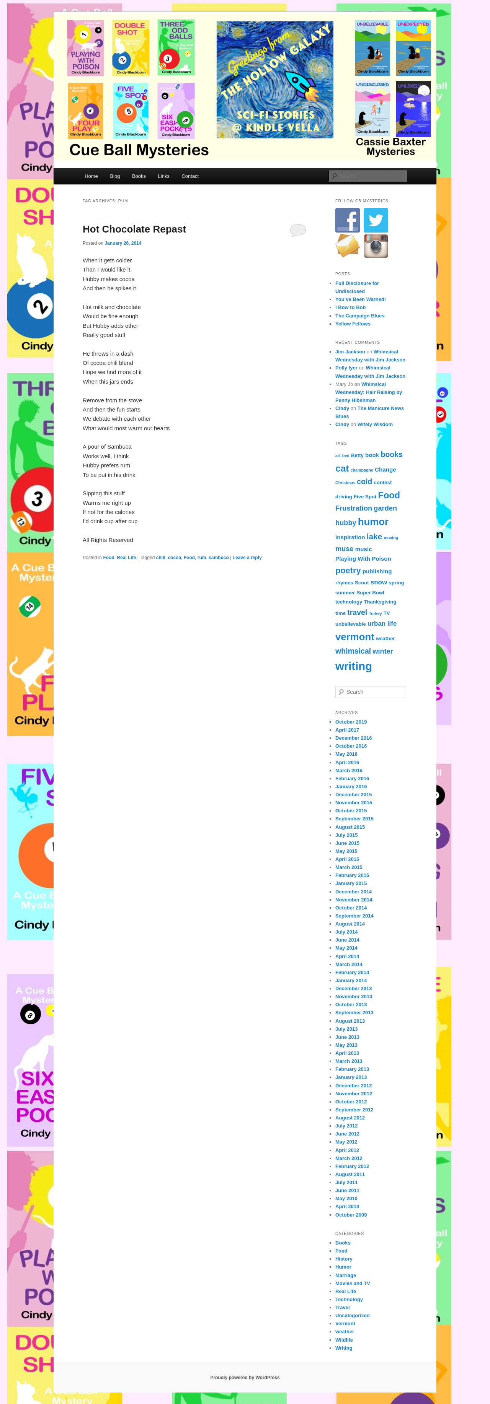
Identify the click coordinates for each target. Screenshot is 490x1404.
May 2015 (346, 851)
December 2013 (353, 988)
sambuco (219, 557)
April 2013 (347, 1053)
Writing (344, 1348)
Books (139, 176)
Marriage (345, 1275)
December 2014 (353, 892)
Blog (115, 176)
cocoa (174, 557)
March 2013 (349, 1061)
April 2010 (347, 1206)
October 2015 (351, 810)
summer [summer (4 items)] (345, 592)
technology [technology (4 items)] (348, 602)
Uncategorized (352, 1315)
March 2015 (349, 867)
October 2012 (351, 1102)
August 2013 (350, 1021)
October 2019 (351, 722)
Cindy (342, 408)
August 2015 (350, 827)
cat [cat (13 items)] (342, 468)
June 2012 (347, 1134)
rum (202, 557)
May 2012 (346, 1142)
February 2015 (352, 875)
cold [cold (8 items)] (364, 481)
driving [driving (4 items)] (343, 496)
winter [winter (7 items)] (382, 651)
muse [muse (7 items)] (344, 549)
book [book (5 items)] (372, 455)
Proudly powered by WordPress (244, 1377)
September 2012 (354, 1110)
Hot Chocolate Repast (134, 229)
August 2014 (350, 924)
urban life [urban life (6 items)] (382, 623)
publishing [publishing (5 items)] (377, 571)
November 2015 (353, 802)
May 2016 (346, 754)
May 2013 (346, 1045)
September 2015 (354, 819)
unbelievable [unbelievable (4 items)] (350, 624)
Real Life (126, 557)
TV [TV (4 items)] (387, 613)
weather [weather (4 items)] (385, 638)
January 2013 (351, 1077)
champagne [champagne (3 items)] (362, 470)
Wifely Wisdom (375, 424)
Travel (342, 1307)
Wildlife (344, 1340)
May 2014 (346, 948)
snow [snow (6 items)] (379, 582)
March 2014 (349, 964)
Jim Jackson (350, 352)
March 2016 (349, 770)
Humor (343, 1267)
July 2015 (346, 835)
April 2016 (347, 762)
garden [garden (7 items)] (385, 508)
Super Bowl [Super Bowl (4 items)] (370, 592)
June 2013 (347, 1037)
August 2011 (350, 1174)
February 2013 (352, 1069)
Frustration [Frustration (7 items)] (353, 508)
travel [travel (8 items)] (357, 612)
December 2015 (353, 794)
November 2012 (353, 1094)
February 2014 (352, 972)
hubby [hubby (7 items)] (345, 523)
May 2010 (346, 1198)
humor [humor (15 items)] (373, 521)
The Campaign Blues (360, 316)
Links (164, 176)
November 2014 (353, 900)
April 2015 (347, 859)
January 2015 (351, 883)
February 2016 (352, 778)
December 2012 (353, 1085)
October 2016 (351, 746)
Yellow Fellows (353, 324)
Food (108, 557)
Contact (190, 176)
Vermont (345, 1323)
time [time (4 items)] (340, 613)
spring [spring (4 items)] (396, 583)
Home (91, 176)
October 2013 (351, 1004)
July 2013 (346, 1029)
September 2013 (354, 1012)
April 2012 (347, 1150)
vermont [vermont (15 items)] (354, 636)
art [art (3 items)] (338, 455)
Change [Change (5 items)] (385, 469)
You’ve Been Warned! (360, 299)
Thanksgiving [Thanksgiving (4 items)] (380, 602)
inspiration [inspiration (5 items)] (350, 537)
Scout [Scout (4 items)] (362, 583)
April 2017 (347, 730)
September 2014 (354, 916)
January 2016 (351, 786)
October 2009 (351, 1215)
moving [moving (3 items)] (391, 537)
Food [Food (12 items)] (389, 495)
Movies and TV (352, 1283)
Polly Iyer (346, 368)
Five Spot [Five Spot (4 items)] (365, 496)
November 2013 (353, 996)
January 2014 (351, 980)
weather (344, 1331)
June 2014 (347, 940)
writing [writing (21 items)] (353, 666)
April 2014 (347, 956)
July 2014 (346, 932)
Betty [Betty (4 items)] (357, 455)
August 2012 (350, 1118)
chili (160, 557)
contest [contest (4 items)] (383, 482)
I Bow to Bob (350, 307)
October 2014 (351, 908)
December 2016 (353, 738)
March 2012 (349, 1158)
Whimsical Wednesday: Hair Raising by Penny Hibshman (368, 392)
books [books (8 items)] (391, 454)
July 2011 (346, 1182)
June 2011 (347, 1190)
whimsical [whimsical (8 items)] (353, 651)
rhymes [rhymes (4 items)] (344, 583)
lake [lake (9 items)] (374, 536)
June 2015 (347, 843)
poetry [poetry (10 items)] (348, 570)
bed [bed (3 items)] (346, 455)
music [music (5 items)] (363, 549)
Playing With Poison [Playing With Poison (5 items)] (363, 558)
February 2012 (352, 1166)
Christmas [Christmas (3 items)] (345, 482)
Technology (349, 1299)
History (344, 1259)
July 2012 (346, 1126)
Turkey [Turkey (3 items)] (375, 613)
